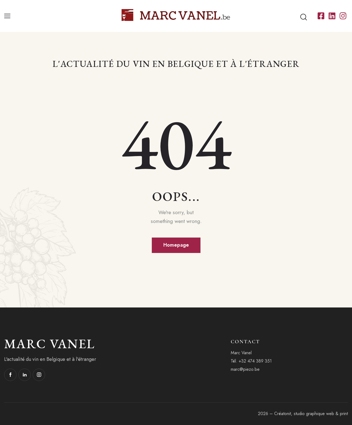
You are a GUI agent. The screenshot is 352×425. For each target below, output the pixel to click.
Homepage (176, 245)
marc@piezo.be (245, 369)
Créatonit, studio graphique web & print (311, 413)
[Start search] (303, 17)
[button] (7, 16)
